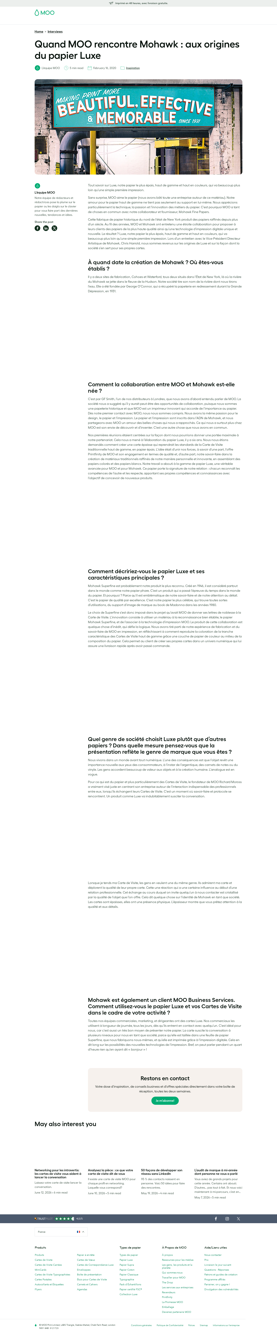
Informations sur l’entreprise (226, 1325)
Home (39, 31)
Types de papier (129, 1255)
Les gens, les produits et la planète (177, 1266)
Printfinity (167, 1297)
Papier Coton (127, 1269)
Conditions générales (141, 1325)
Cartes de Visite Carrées (48, 1264)
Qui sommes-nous (172, 1272)
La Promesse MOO (172, 1302)
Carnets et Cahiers (87, 1284)
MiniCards (40, 1269)
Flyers (117, 21)
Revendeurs (168, 1292)
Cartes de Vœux (86, 1259)
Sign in (199, 11)
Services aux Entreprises (174, 21)
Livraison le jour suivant (217, 1264)
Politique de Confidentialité (170, 1325)
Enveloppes (83, 1269)
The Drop (167, 1282)
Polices (191, 1325)
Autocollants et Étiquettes (49, 1284)
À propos (167, 1255)
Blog (195, 21)
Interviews (55, 31)
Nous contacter (213, 1255)
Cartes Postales (66, 21)
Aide (205, 21)
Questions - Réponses (216, 1269)
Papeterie (131, 21)
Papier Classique (129, 1274)
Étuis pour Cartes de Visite (92, 1279)
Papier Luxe (126, 1259)
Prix (206, 1259)
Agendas (82, 1289)
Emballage (168, 1307)
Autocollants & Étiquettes (95, 21)
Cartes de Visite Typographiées (52, 1274)
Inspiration (133, 68)
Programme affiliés (214, 1279)
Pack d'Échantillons (168, 11)
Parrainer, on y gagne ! (217, 1284)
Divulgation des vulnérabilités (221, 1289)
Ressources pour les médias (177, 1259)
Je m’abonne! (165, 1100)
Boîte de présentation (89, 1274)
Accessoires (148, 21)
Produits (39, 1255)
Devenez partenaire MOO (176, 1312)
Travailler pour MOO (173, 1277)
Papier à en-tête (86, 1255)
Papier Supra (127, 1264)
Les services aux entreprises (177, 1287)
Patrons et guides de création (220, 1274)
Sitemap (204, 1325)
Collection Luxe (128, 1294)
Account (187, 11)
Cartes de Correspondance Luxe (95, 1264)
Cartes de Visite (44, 21)
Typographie (127, 1279)
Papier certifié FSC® (131, 1289)
